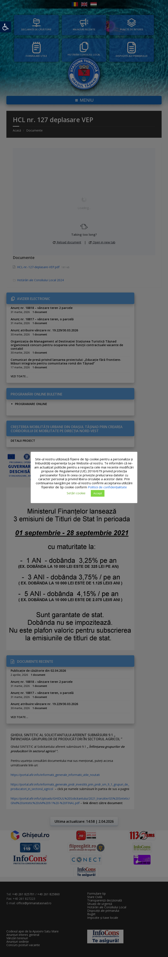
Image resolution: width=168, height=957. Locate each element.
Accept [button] (97, 493)
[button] (5, 26)
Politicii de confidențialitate (107, 487)
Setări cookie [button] (76, 493)
